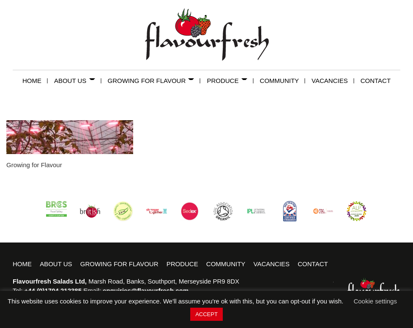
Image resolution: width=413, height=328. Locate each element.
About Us (77, 80)
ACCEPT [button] (206, 314)
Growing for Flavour (154, 80)
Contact (376, 80)
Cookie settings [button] (375, 301)
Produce (230, 80)
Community (283, 80)
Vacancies (333, 80)
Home (35, 80)
